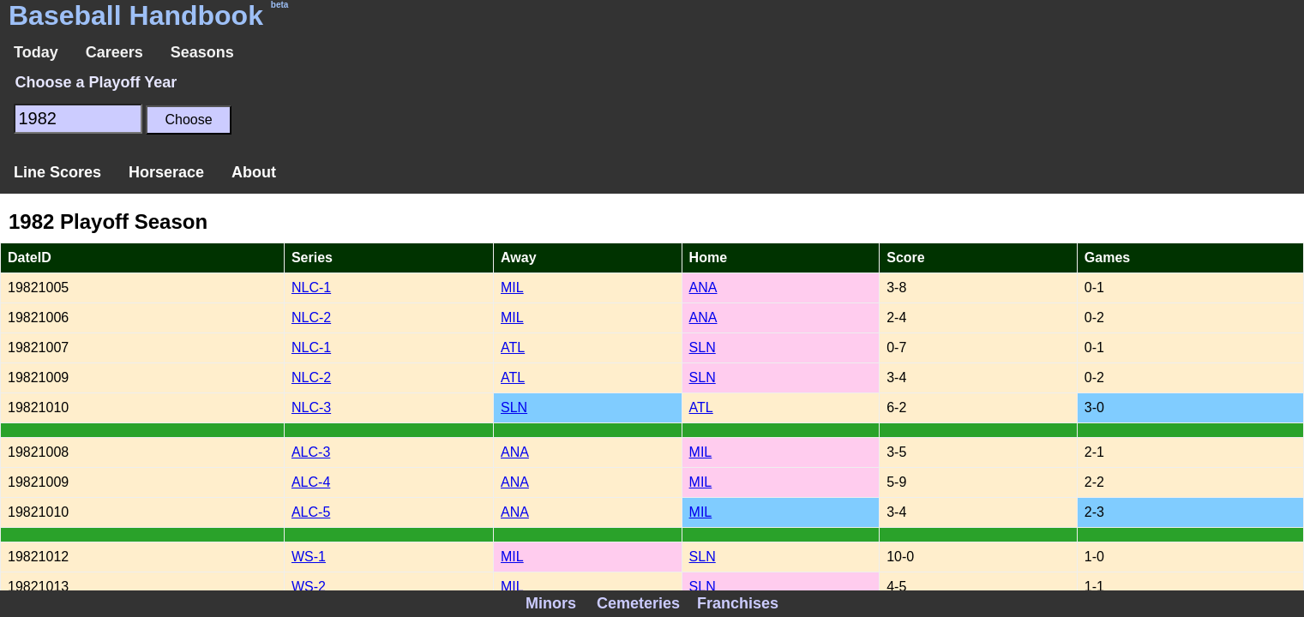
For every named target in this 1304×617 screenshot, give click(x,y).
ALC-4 (310, 482)
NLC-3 (311, 407)
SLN (702, 347)
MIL (512, 287)
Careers (114, 52)
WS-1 (308, 556)
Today (36, 52)
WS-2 (308, 586)
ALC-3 (310, 452)
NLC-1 (311, 287)
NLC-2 (311, 317)
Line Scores (57, 172)
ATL (513, 347)
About (253, 172)
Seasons (202, 52)
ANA (703, 287)
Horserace (166, 172)
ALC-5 (310, 512)
